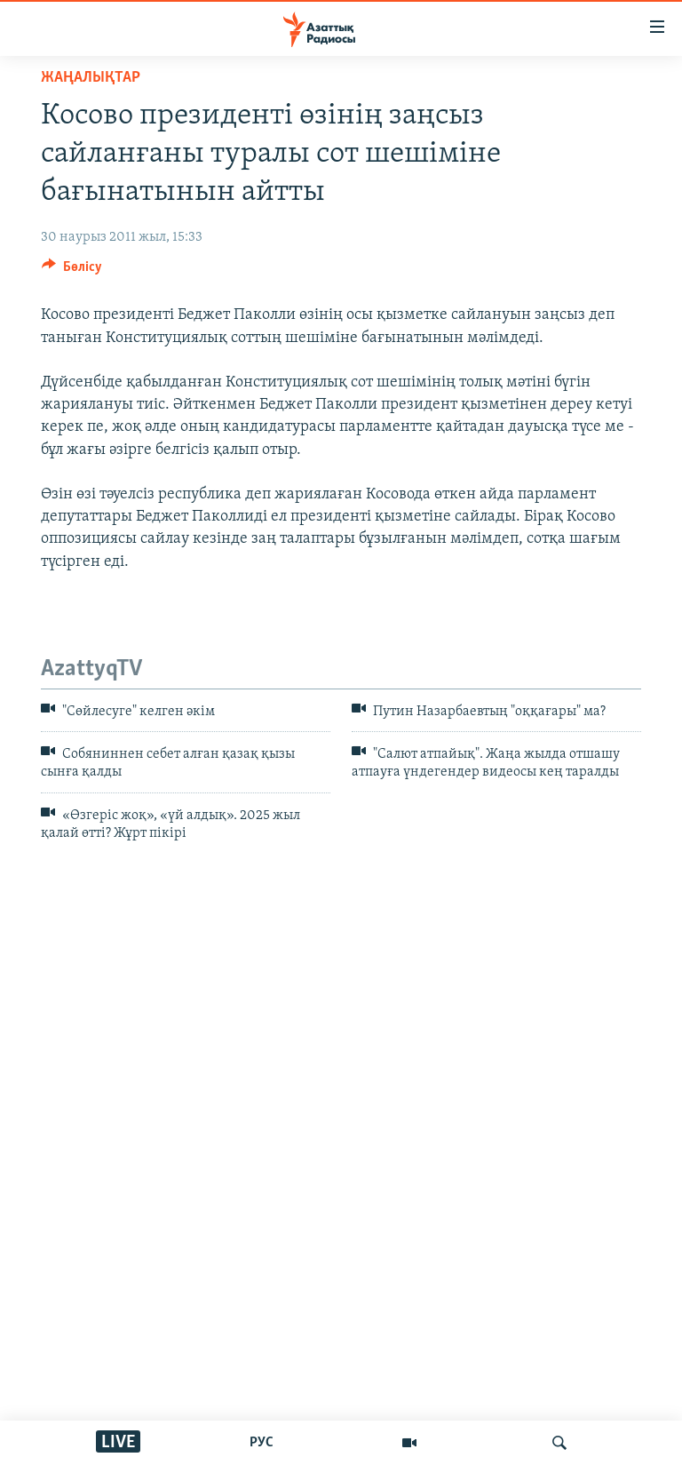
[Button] (72, 271)
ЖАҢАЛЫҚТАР (90, 77)
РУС (262, 1443)
